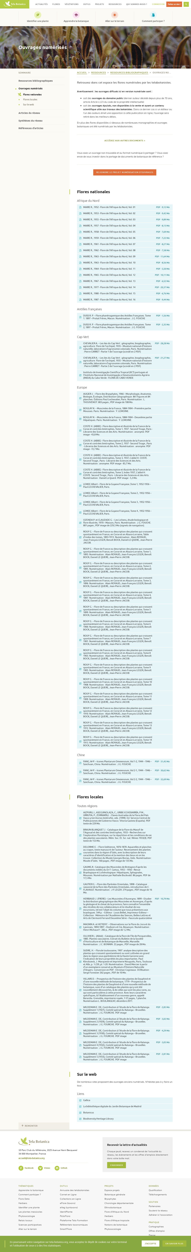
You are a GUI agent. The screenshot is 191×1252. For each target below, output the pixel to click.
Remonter (30, 1126)
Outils (64, 1186)
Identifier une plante (38, 21)
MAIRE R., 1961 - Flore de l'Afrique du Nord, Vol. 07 (124, 244)
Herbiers (22, 1203)
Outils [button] (86, 4)
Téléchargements (158, 1194)
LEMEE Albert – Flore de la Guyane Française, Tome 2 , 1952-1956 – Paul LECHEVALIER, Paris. (115, 494)
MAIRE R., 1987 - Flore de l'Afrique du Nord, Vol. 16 (124, 299)
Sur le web (28, 104)
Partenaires (154, 1206)
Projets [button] (99, 4)
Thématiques (25, 1186)
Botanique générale (115, 1194)
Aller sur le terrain (114, 21)
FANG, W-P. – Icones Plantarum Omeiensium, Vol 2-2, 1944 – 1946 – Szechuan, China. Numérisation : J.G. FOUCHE (124, 781)
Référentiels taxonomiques (74, 1224)
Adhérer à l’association (161, 1214)
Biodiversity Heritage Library (96, 1118)
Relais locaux (25, 1220)
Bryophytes (110, 1198)
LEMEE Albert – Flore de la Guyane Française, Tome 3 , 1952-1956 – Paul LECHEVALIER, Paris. (115, 503)
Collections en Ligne (70, 1198)
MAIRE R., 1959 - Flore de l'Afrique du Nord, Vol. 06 (124, 238)
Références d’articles (30, 128)
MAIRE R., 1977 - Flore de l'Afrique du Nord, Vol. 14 (124, 287)
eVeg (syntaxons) (69, 1207)
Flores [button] (56, 4)
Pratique (154, 1222)
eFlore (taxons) (67, 1203)
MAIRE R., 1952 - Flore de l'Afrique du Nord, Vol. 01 (124, 207)
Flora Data (24, 1198)
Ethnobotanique (113, 1207)
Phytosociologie (26, 1215)
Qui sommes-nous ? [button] (136, 4)
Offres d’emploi (157, 1230)
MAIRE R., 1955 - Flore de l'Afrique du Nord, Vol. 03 (124, 219)
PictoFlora (65, 1215)
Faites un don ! (174, 4)
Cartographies (156, 1226)
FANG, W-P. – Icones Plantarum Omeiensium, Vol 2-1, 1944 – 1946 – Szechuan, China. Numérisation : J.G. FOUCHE (124, 772)
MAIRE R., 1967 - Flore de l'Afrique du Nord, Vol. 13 (124, 281)
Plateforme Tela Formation (74, 1220)
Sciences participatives (30, 1224)
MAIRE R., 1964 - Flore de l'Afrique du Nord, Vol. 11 (124, 268)
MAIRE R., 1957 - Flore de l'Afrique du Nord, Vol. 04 (124, 225)
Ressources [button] (115, 4)
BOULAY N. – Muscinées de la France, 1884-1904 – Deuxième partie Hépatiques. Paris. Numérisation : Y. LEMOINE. (115, 419)
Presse (152, 1235)
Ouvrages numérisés (30, 88)
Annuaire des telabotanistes (74, 1190)
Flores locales (30, 99)
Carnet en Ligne (68, 1194)
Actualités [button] (41, 4)
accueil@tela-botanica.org (31, 1158)
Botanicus (86, 1112)
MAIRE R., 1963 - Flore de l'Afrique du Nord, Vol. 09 (124, 256)
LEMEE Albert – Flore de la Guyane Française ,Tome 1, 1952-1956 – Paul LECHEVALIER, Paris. (115, 486)
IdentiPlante (66, 1211)
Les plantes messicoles (30, 1211)
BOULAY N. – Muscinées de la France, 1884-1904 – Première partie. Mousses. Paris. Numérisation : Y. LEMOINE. (115, 410)
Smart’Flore (66, 1228)
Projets (109, 1186)
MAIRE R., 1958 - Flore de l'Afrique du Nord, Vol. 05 (124, 231)
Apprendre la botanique (76, 21)
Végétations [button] (71, 4)
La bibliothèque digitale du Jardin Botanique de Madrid (110, 1106)
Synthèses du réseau (30, 120)
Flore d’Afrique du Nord (117, 1211)
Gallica (84, 1100)
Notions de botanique (116, 1224)
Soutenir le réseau (158, 1210)
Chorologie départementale (119, 1203)
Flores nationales (30, 94)
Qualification (155, 1190)
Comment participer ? (153, 21)
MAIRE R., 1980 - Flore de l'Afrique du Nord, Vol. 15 (124, 293)
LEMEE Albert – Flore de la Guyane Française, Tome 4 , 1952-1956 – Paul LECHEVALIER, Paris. (115, 512)
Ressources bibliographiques (35, 80)
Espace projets (112, 1190)
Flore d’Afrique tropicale (117, 1220)
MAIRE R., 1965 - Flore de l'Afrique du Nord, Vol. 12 (124, 275)
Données (154, 1186)
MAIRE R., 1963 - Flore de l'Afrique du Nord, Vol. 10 (124, 262)
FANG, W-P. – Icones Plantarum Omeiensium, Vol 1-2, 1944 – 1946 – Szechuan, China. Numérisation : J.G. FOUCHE (124, 763)
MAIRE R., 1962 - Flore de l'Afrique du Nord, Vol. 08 (124, 250)
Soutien (153, 1202)
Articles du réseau (29, 113)
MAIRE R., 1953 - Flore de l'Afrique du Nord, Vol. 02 (124, 213)
